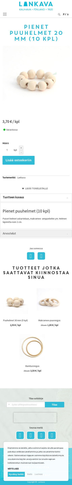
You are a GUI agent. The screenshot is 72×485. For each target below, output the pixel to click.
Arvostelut (9, 233)
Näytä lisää (13, 468)
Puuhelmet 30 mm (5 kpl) (15, 320)
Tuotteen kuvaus (13, 197)
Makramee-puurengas (49, 320)
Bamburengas (32, 366)
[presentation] (35, 417)
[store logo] (36, 6)
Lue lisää (38, 474)
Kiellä (29, 474)
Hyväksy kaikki (16, 474)
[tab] (36, 198)
